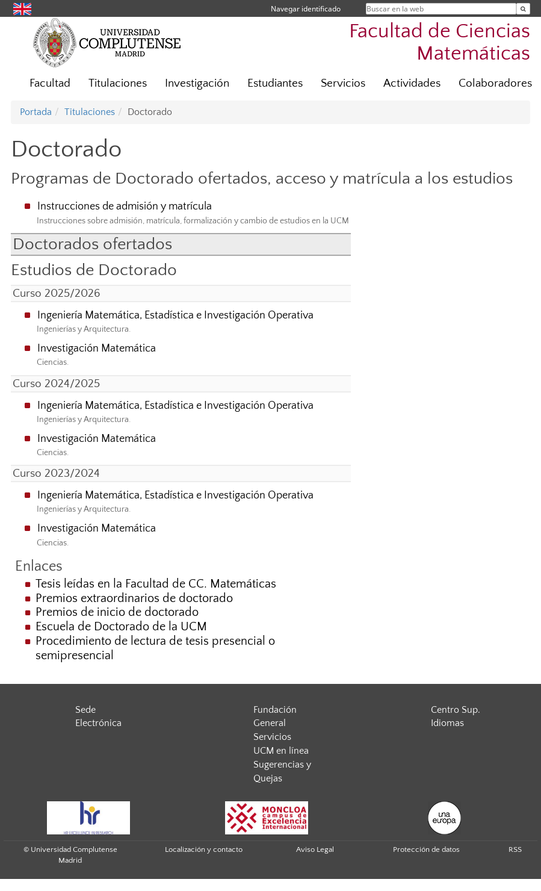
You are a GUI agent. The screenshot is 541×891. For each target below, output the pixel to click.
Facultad (49, 83)
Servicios (343, 83)
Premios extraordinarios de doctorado (134, 598)
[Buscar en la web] (523, 8)
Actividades (412, 83)
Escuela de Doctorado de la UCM (121, 626)
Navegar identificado (306, 9)
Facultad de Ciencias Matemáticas (439, 42)
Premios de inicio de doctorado (117, 612)
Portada (36, 112)
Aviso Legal (315, 849)
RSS (515, 849)
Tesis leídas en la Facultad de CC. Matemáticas (156, 584)
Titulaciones (117, 83)
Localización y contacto (204, 849)
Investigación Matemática (96, 349)
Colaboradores (495, 83)
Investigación (197, 83)
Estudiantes (275, 83)
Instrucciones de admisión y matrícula (124, 206)
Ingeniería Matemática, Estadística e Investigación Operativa (175, 315)
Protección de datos (426, 849)
